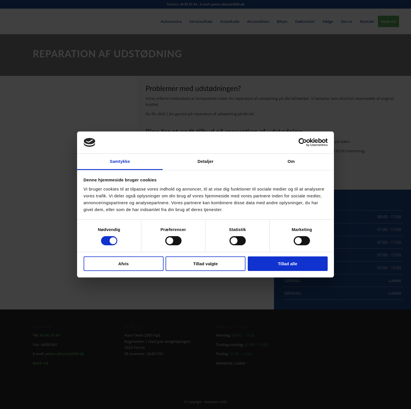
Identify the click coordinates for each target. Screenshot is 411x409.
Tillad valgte (205, 263)
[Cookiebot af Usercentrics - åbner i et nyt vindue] (303, 142)
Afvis (123, 263)
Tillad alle (287, 263)
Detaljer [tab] (205, 161)
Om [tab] (291, 161)
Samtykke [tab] (120, 161)
